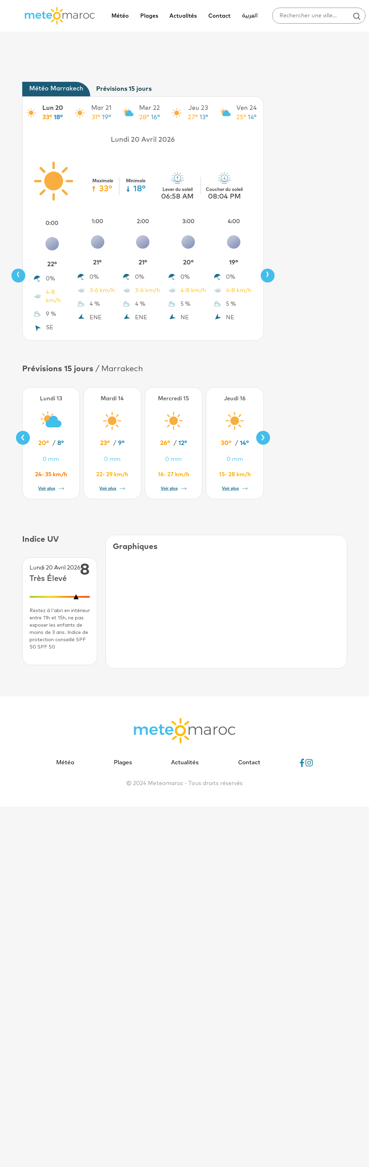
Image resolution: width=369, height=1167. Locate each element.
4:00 (234, 221)
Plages (149, 16)
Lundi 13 (51, 398)
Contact (219, 16)
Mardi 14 (112, 398)
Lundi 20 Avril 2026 (143, 139)
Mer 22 (149, 108)
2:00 (143, 221)
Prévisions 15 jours (124, 89)
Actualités (183, 16)
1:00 (97, 221)
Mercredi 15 (173, 398)
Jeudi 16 (234, 398)
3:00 (188, 221)
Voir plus (51, 489)
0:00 (51, 223)
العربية (250, 16)
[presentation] (18, 275)
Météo (120, 16)
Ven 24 (246, 108)
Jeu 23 (198, 108)
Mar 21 (101, 108)
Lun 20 (52, 108)
